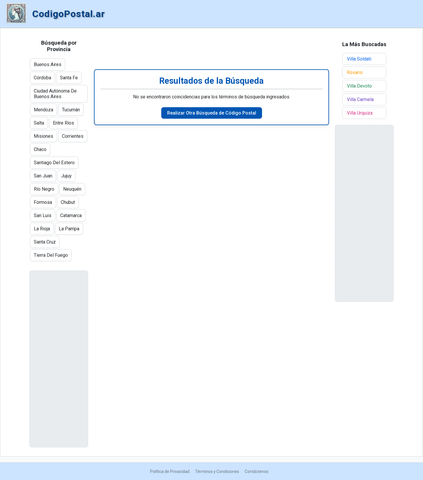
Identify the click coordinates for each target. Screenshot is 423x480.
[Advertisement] (211, 49)
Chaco (40, 149)
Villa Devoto (359, 86)
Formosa (43, 202)
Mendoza (43, 110)
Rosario (355, 72)
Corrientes (72, 136)
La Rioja (42, 228)
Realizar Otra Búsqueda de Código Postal (211, 113)
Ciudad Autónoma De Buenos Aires (55, 93)
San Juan (43, 176)
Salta (39, 123)
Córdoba (42, 77)
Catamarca (71, 215)
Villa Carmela (360, 99)
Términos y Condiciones (217, 471)
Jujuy (66, 176)
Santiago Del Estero (54, 162)
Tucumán (71, 110)
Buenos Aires (47, 64)
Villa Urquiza (359, 113)
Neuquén (72, 189)
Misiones (43, 136)
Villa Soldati (359, 59)
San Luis (42, 215)
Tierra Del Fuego (51, 255)
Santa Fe (69, 77)
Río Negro (44, 189)
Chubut (68, 202)
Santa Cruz (45, 242)
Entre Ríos (63, 123)
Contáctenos (256, 471)
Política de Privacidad (169, 471)
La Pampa (69, 228)
